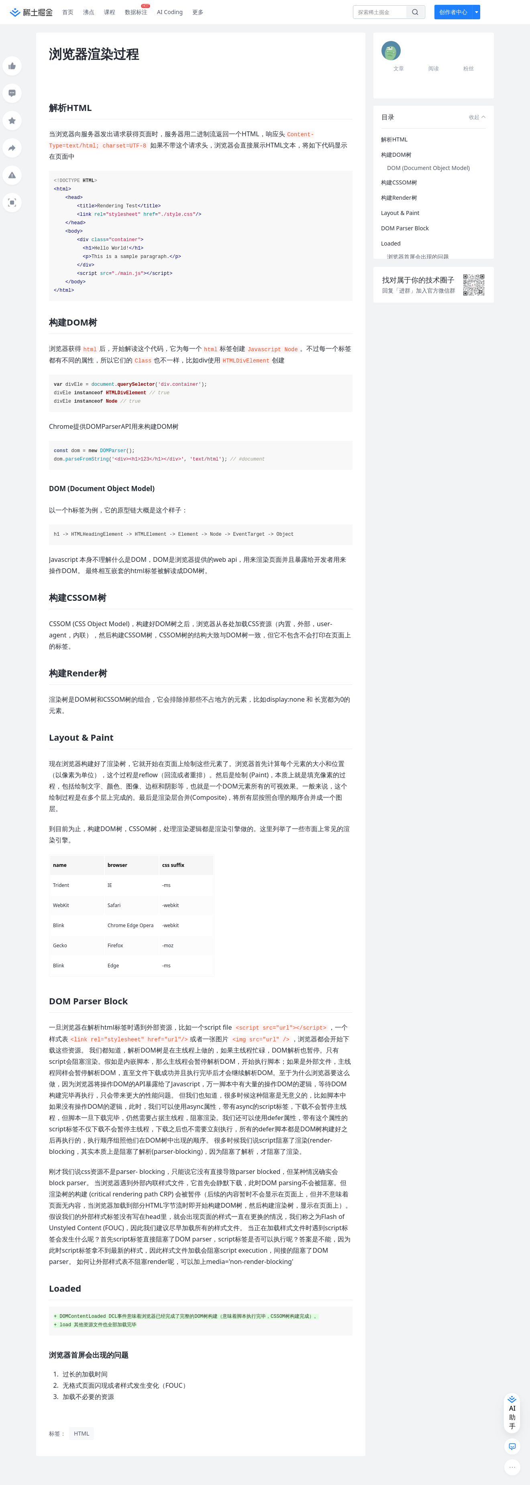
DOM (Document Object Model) (428, 168)
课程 (109, 12)
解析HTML (394, 139)
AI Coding (170, 12)
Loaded (391, 243)
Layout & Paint (400, 213)
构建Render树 (399, 197)
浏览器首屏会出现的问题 (418, 256)
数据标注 (137, 10)
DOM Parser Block (405, 228)
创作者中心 (453, 12)
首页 (67, 12)
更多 (198, 12)
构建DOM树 (396, 154)
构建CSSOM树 (399, 182)
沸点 (88, 12)
